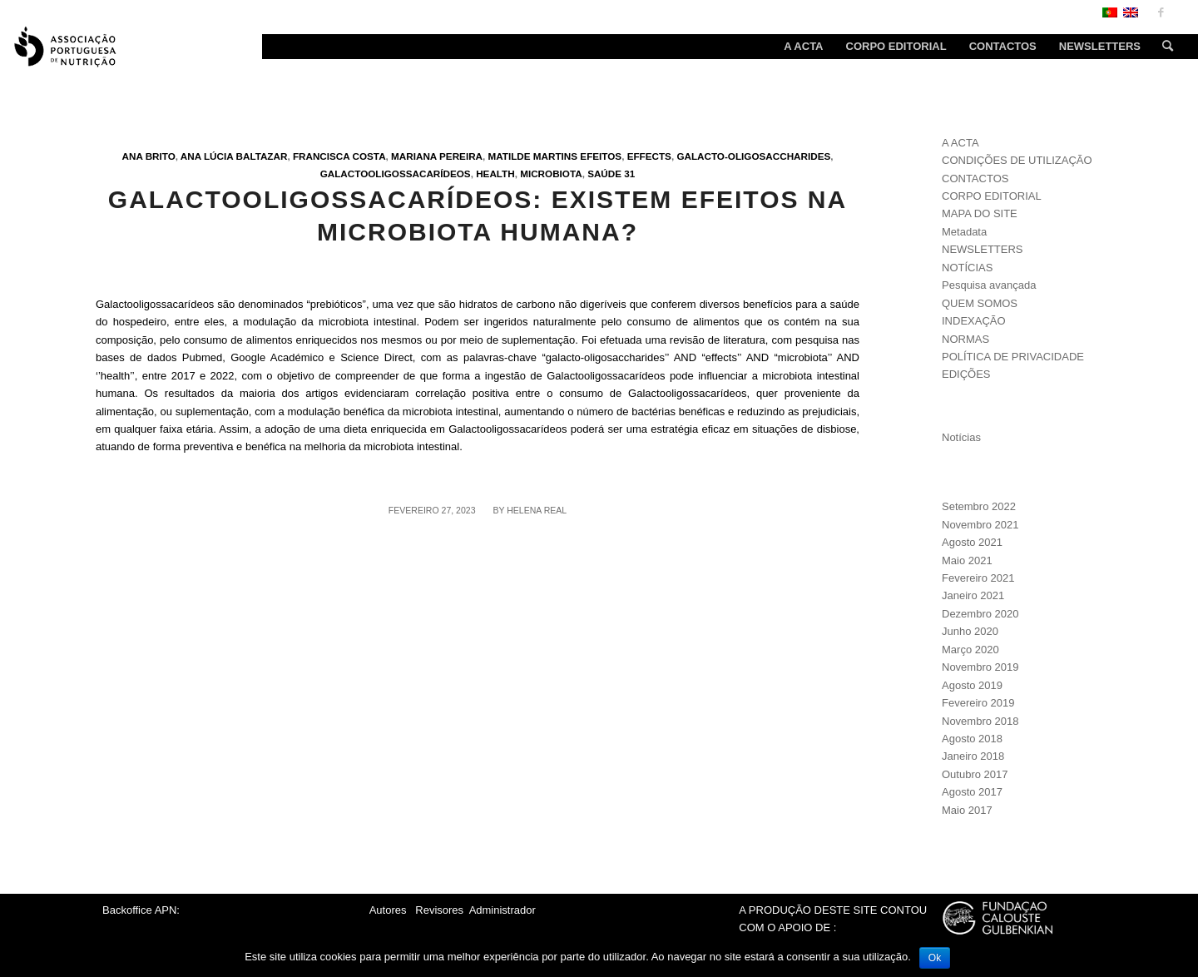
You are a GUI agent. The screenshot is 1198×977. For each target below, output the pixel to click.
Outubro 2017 (975, 774)
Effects (649, 156)
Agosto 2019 (972, 685)
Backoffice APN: (141, 910)
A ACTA (960, 142)
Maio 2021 (967, 560)
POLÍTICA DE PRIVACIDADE (1013, 356)
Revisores (438, 910)
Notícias (961, 437)
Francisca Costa (339, 156)
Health (495, 173)
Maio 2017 (967, 810)
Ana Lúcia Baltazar (234, 156)
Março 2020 (970, 649)
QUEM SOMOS (979, 303)
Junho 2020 (970, 631)
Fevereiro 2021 (978, 578)
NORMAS (965, 339)
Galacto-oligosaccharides (753, 156)
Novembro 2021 (980, 524)
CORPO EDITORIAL (992, 196)
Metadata (964, 232)
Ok (934, 958)
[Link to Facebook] (1160, 12)
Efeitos (600, 156)
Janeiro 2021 (973, 595)
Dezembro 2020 (980, 614)
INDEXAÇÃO (974, 321)
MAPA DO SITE (979, 213)
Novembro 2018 (980, 721)
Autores (388, 910)
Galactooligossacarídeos (395, 173)
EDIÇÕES (966, 374)
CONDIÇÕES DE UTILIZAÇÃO (1017, 160)
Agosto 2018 (972, 738)
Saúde (604, 173)
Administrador (502, 910)
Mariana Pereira (437, 156)
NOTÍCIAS (967, 267)
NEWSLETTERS (982, 249)
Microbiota (551, 173)
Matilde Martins (533, 156)
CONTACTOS (975, 178)
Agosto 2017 (972, 792)
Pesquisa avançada (989, 285)
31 (629, 173)
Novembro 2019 (980, 667)
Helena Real (537, 510)
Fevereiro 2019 (978, 703)
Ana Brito (149, 156)
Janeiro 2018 (973, 756)
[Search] (1162, 46)
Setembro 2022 (979, 506)
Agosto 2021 (972, 542)
